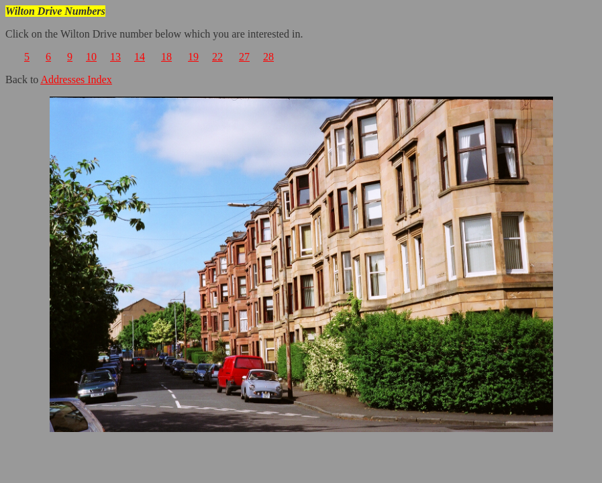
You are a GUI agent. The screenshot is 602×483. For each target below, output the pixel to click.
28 (268, 56)
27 (244, 56)
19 (193, 56)
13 (115, 56)
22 (217, 56)
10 (91, 56)
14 (139, 56)
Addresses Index (75, 79)
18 (166, 56)
